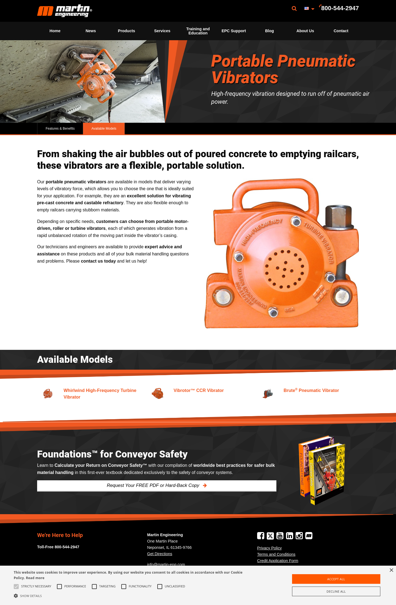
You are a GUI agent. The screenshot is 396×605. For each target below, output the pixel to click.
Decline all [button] (336, 591)
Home (55, 31)
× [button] (391, 570)
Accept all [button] (336, 579)
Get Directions (159, 554)
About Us (305, 31)
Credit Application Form (277, 560)
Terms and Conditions (276, 554)
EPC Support (234, 31)
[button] (133, 595)
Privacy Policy (269, 548)
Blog (269, 31)
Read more (35, 578)
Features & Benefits (60, 128)
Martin (65, 10)
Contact (341, 31)
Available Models (103, 128)
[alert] (198, 585)
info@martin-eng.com (166, 564)
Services (162, 31)
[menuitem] (64, 11)
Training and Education (198, 31)
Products (126, 31)
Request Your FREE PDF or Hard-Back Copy (153, 485)
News (91, 31)
